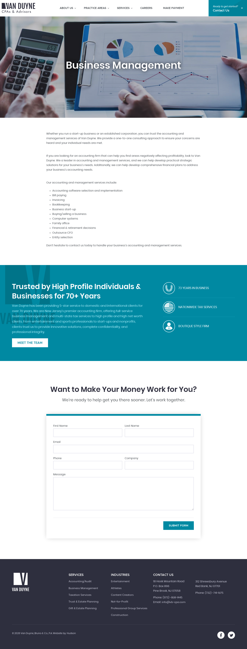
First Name (60, 425)
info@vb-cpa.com (173, 602)
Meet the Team (30, 343)
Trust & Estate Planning (83, 601)
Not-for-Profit (119, 601)
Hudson (71, 633)
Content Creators (122, 595)
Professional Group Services (129, 608)
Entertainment (120, 581)
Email (57, 442)
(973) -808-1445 (172, 597)
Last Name (132, 425)
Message (59, 474)
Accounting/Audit (80, 581)
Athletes (116, 588)
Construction (119, 615)
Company (131, 458)
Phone (57, 458)
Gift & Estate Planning (83, 608)
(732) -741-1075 (214, 593)
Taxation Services (80, 595)
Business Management (83, 588)
